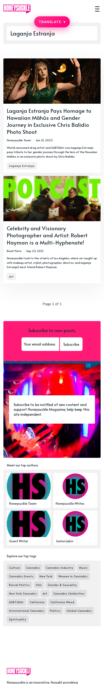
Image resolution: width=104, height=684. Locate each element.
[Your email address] (40, 344)
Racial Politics (19, 585)
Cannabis (33, 567)
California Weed (62, 602)
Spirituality (17, 619)
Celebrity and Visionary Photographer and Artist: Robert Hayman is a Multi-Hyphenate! (47, 235)
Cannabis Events (21, 576)
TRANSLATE (52, 22)
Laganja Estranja (22, 166)
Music (83, 567)
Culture (14, 567)
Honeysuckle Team (19, 140)
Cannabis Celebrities (69, 593)
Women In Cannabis (73, 576)
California (37, 602)
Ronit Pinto (14, 251)
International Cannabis (26, 610)
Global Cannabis (79, 610)
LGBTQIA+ (16, 602)
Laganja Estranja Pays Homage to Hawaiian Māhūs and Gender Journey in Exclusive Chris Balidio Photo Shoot (49, 121)
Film (39, 585)
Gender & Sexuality (62, 585)
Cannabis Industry (59, 567)
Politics (55, 610)
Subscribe (71, 344)
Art (11, 276)
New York (46, 576)
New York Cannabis (23, 593)
